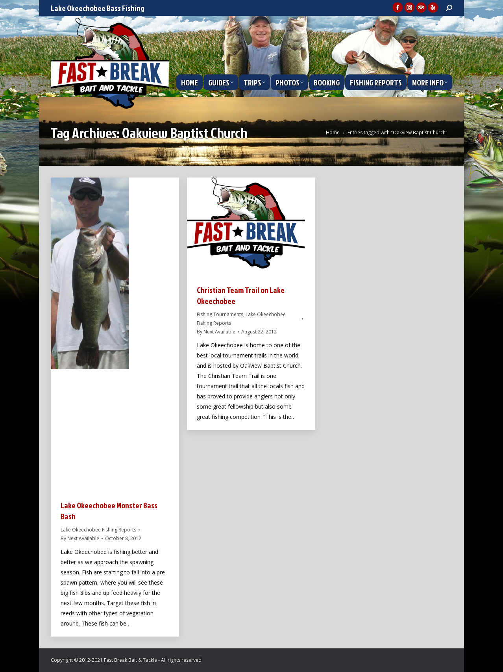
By (80, 538)
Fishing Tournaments (220, 314)
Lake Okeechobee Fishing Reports (98, 529)
